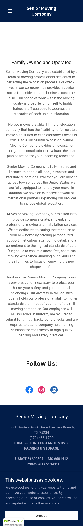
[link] (41, 14)
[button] (10, 11)
